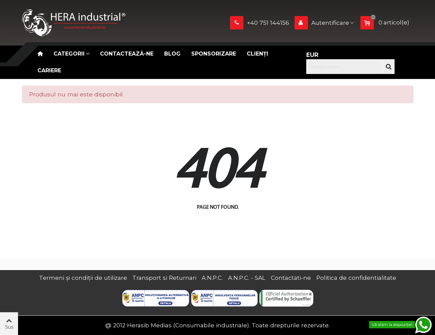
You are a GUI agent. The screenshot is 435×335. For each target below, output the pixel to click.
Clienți (257, 54)
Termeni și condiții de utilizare (83, 277)
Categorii (69, 54)
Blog (172, 54)
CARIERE (49, 70)
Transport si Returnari (164, 277)
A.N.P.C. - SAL (246, 277)
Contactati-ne (291, 277)
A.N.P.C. (212, 277)
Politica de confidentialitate (356, 277)
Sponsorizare (213, 54)
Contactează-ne (126, 54)
